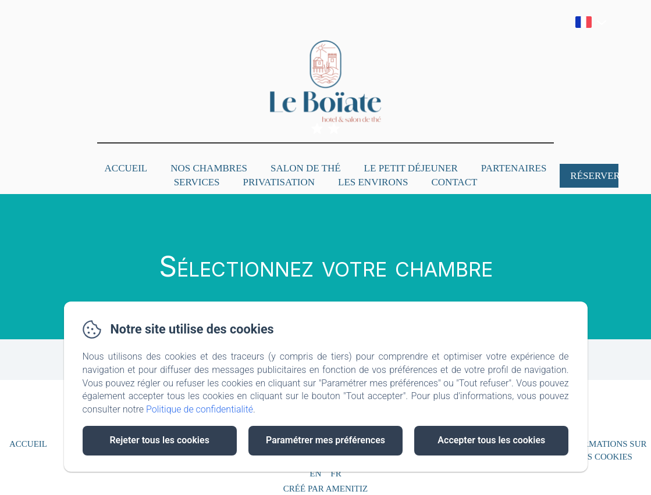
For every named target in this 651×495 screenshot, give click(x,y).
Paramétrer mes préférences (325, 440)
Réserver (594, 175)
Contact (454, 182)
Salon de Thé (306, 168)
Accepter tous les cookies (491, 440)
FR (335, 473)
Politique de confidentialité (199, 409)
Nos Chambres (208, 168)
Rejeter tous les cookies (159, 440)
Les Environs (373, 182)
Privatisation (279, 182)
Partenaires (514, 168)
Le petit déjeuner (411, 168)
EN (315, 473)
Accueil (126, 168)
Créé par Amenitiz (325, 488)
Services (197, 182)
